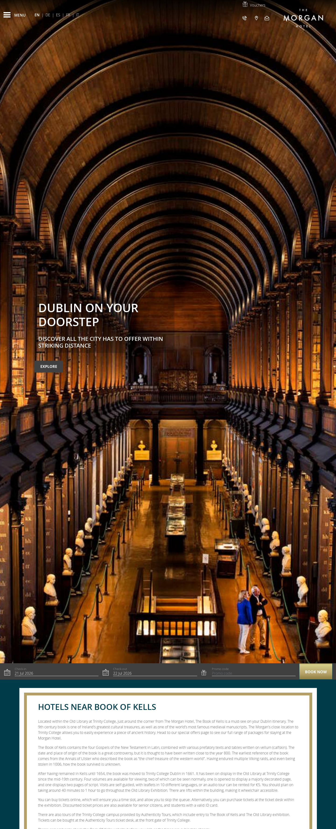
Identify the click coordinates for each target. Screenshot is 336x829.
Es (58, 14)
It (77, 14)
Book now (316, 671)
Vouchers (253, 5)
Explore (48, 366)
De (48, 14)
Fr (68, 14)
